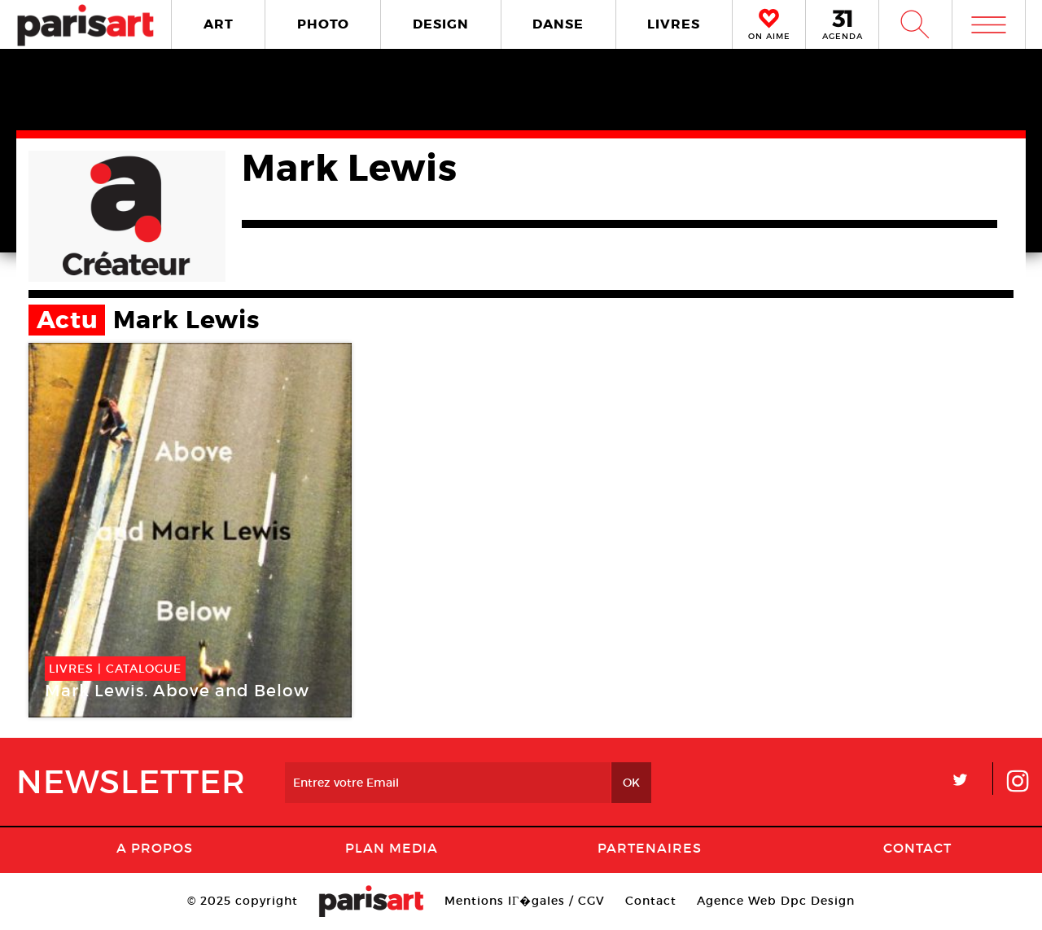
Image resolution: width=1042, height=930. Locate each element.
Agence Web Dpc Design (776, 900)
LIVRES (673, 24)
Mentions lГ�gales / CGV (524, 900)
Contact (917, 848)
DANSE (558, 24)
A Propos (154, 848)
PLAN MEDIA (391, 848)
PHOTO (323, 24)
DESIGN (441, 24)
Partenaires (650, 848)
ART (219, 24)
